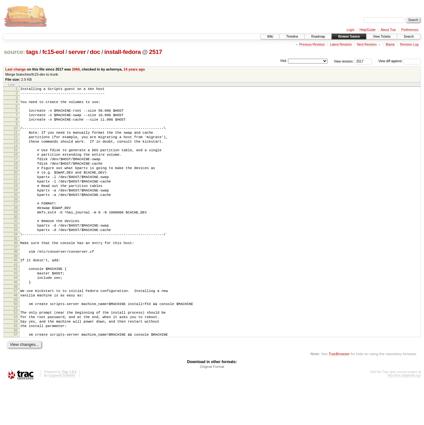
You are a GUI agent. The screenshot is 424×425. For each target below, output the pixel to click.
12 (16, 144)
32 (16, 249)
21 (16, 192)
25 (16, 214)
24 (16, 208)
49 (16, 335)
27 (16, 223)
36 (16, 270)
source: (14, 51)
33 (16, 255)
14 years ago (134, 69)
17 (16, 170)
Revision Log (409, 44)
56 (16, 370)
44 (16, 309)
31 (16, 244)
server (77, 51)
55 (16, 365)
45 (16, 315)
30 (16, 240)
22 (16, 197)
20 (16, 187)
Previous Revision (312, 44)
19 (16, 181)
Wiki (270, 36)
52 (16, 349)
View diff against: (399, 61)
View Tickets (381, 36)
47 (16, 324)
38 (16, 279)
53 (16, 354)
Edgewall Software (62, 416)
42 (16, 298)
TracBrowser (339, 395)
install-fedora (122, 51)
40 (16, 289)
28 (16, 229)
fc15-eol (53, 51)
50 (16, 339)
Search (409, 36)
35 (16, 265)
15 (16, 159)
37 (16, 275)
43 (16, 304)
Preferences (410, 30)
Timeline (292, 36)
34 (16, 260)
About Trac (388, 30)
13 (16, 150)
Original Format (212, 408)
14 (16, 155)
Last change (15, 69)
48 (16, 330)
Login (350, 30)
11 (16, 139)
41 (16, 294)
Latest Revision (341, 44)
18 (16, 176)
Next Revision (367, 44)
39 (16, 285)
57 (16, 375)
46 (16, 320)
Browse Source (349, 36)
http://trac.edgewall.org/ (404, 416)
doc (95, 51)
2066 (76, 69)
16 (16, 165)
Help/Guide (367, 30)
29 (16, 234)
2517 (155, 51)
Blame (390, 44)
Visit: (283, 61)
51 (16, 345)
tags (32, 51)
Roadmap (318, 36)
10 (16, 134)
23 (16, 203)
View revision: (344, 61)
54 (16, 360)
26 (16, 219)
